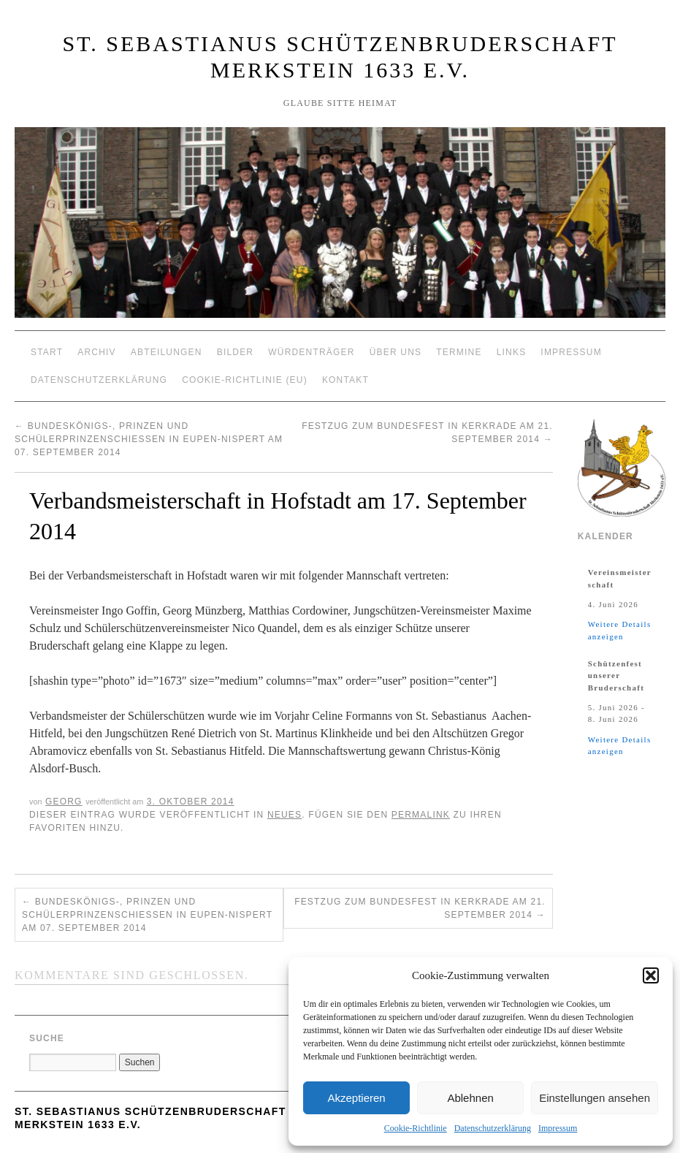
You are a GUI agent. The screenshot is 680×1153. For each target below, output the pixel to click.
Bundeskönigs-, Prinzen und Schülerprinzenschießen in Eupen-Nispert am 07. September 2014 (149, 439)
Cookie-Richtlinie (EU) (244, 380)
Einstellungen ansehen (594, 1098)
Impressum (557, 1128)
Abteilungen (166, 352)
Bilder (235, 352)
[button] (650, 975)
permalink (420, 815)
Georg (64, 801)
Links (512, 352)
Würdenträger (311, 352)
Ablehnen (470, 1098)
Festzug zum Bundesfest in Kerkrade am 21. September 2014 (420, 908)
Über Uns (396, 352)
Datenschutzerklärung (492, 1128)
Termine (458, 352)
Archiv (96, 352)
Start (47, 352)
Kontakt (345, 380)
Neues (284, 815)
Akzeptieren (356, 1098)
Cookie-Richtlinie (415, 1128)
